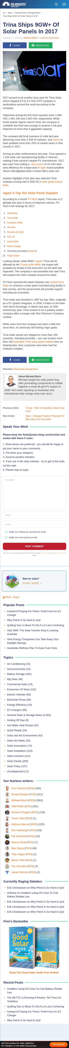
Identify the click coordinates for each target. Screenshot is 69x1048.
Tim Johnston (18, 866)
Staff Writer (17, 806)
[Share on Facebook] (15, 45)
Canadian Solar (15, 222)
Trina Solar (12, 218)
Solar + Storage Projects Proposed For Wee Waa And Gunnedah (45, 417)
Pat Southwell (19, 836)
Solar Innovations (17, 745)
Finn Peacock (19, 788)
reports (39, 261)
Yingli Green (13, 255)
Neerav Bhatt (18, 842)
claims (56, 139)
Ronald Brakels (20, 794)
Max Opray (17, 848)
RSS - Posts (11, 597)
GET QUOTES (59, 1045)
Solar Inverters (15, 756)
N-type (42, 167)
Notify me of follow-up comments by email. (27, 532)
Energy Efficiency (17, 704)
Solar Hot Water (16, 740)
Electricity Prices (16, 699)
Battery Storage (16, 674)
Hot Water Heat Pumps (20, 725)
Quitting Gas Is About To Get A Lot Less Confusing (35, 625)
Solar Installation (16, 750)
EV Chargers (14, 710)
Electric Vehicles (16, 694)
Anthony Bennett (20, 824)
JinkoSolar (12, 213)
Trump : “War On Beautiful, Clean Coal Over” (45, 409)
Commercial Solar (17, 684)
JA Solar (11, 227)
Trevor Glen (18, 818)
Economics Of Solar (18, 689)
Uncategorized (15, 771)
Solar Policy (14, 766)
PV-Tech (32, 199)
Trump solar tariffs (30, 264)
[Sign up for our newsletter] (41, 45)
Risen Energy (14, 246)
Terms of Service (60, 553)
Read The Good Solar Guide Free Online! (34, 972)
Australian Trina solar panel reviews (33, 341)
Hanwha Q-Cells (15, 232)
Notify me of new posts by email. (23, 537)
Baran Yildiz (18, 860)
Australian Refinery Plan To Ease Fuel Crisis (32, 648)
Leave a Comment (49, 38)
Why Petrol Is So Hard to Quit (24, 620)
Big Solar (12, 679)
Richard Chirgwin (21, 812)
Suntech (32, 251)
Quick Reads (14, 730)
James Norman (20, 872)
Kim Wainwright (20, 830)
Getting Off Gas (16, 720)
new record (37, 164)
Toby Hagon (18, 854)
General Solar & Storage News (25, 369)
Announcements (16, 669)
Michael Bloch (31, 38)
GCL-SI (11, 237)
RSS (31, 788)
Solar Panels (14, 761)
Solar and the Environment (22, 735)
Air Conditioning (16, 664)
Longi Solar (13, 241)
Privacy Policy (46, 553)
